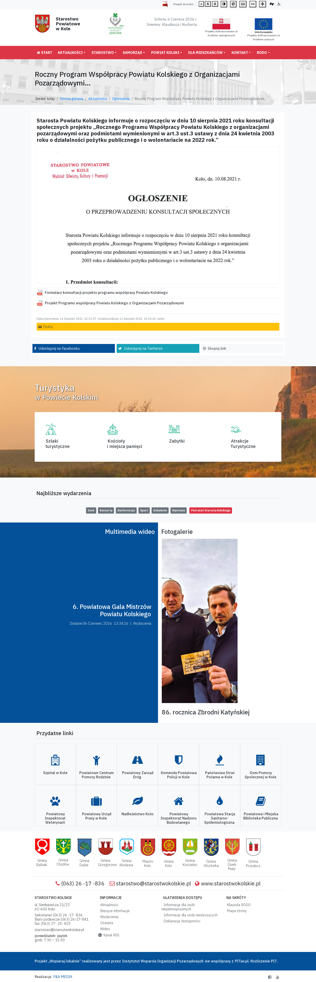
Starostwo (103, 52)
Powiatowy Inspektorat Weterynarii (55, 818)
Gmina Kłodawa (126, 862)
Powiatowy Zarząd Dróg (137, 775)
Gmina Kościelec (190, 862)
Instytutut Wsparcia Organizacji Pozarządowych (162, 961)
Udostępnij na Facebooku (59, 348)
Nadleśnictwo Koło (138, 814)
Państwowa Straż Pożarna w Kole (220, 775)
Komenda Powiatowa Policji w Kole (179, 775)
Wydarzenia (108, 917)
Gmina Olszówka (211, 863)
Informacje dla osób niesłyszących (189, 915)
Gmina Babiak (41, 862)
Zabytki (177, 441)
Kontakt (240, 52)
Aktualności (70, 52)
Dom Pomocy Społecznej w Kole (260, 775)
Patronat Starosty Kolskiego (210, 510)
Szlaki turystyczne (57, 443)
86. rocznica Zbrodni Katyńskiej (206, 712)
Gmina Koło (169, 863)
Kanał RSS (108, 935)
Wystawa (178, 510)
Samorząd (132, 52)
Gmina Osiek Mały (232, 864)
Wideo (104, 929)
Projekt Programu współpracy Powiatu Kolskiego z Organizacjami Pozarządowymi (114, 303)
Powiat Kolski (165, 52)
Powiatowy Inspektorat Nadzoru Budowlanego (178, 818)
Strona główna (71, 98)
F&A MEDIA (62, 976)
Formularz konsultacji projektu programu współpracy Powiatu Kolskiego (106, 292)
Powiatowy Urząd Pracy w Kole (96, 816)
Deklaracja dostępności (181, 921)
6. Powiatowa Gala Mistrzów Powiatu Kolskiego (112, 610)
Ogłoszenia (121, 98)
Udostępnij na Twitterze (143, 348)
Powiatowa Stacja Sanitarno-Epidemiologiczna (219, 818)
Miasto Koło (147, 863)
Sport (144, 510)
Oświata (105, 923)
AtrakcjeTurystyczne (243, 443)
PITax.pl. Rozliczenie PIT (256, 961)
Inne (91, 510)
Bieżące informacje (114, 911)
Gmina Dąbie (84, 862)
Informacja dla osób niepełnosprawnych (178, 907)
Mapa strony (236, 911)
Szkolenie (160, 510)
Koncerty (106, 510)
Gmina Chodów (62, 862)
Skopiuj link (217, 348)
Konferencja (126, 510)
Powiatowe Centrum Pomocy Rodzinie (96, 775)
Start (44, 52)
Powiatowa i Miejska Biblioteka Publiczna (260, 816)
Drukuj (48, 326)
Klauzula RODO (238, 905)
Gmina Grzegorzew (107, 862)
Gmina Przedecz (253, 863)
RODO (262, 52)
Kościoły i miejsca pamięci (124, 443)
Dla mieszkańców (205, 52)
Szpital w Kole (55, 773)
